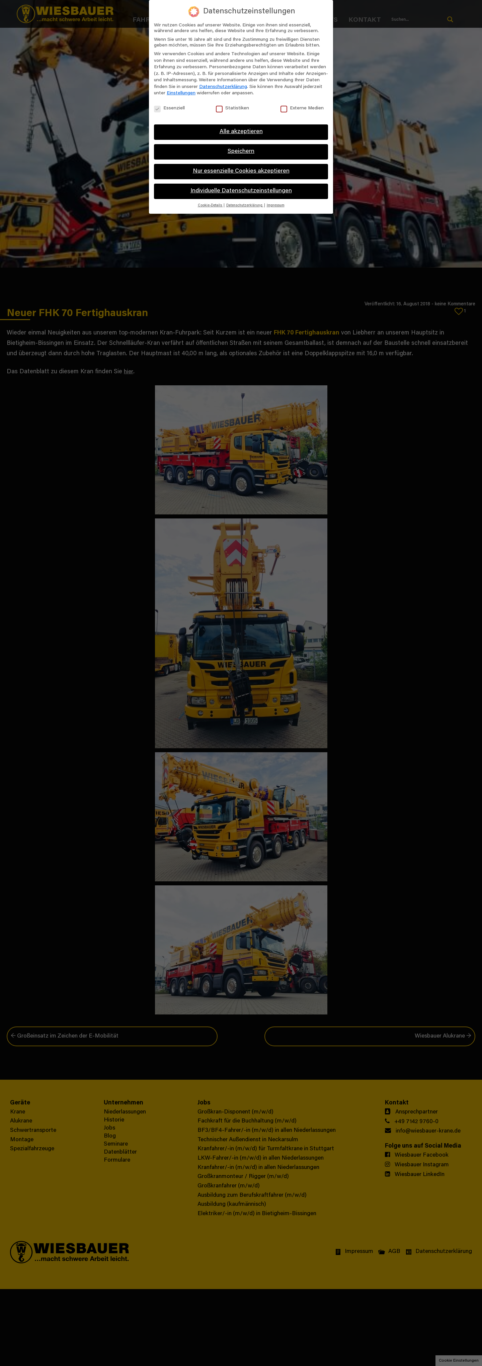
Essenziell (169, 108)
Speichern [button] (241, 152)
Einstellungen (181, 93)
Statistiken (232, 108)
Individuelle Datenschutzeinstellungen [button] (241, 191)
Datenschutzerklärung (223, 87)
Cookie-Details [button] (210, 205)
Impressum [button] (276, 205)
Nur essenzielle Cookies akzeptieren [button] (241, 171)
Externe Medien (302, 108)
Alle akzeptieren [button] (241, 132)
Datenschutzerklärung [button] (244, 205)
